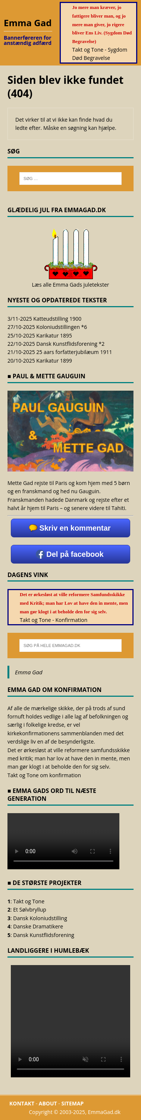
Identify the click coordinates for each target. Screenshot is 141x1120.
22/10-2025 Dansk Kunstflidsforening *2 (55, 343)
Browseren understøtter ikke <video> (70, 1021)
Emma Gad (29, 672)
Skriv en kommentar (74, 528)
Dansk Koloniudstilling (40, 918)
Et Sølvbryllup (29, 909)
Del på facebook (74, 554)
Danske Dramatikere (38, 926)
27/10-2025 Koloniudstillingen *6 (47, 326)
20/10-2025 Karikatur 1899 (39, 360)
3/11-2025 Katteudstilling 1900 (44, 318)
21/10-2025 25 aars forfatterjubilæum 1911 (59, 351)
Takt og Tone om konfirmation (44, 775)
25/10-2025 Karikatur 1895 (39, 335)
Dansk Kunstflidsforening (43, 935)
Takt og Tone (28, 901)
